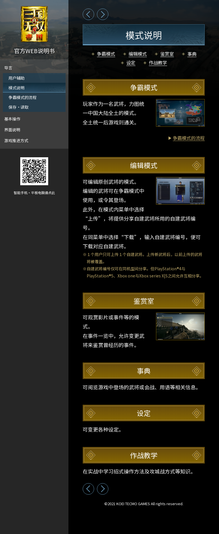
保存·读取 (19, 107)
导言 (8, 67)
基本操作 (12, 119)
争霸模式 (106, 54)
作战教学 (158, 63)
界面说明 (12, 129)
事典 (191, 54)
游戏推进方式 (16, 140)
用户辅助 (17, 78)
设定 (130, 63)
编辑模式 (138, 54)
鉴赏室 (167, 54)
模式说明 (17, 87)
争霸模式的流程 (22, 97)
